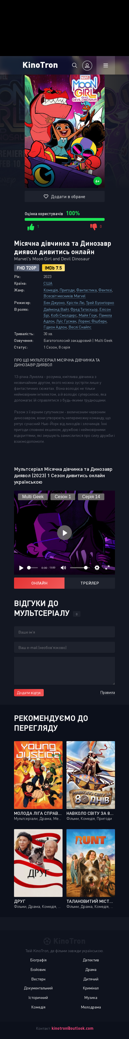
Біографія (38, 959)
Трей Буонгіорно (100, 302)
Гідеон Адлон (55, 326)
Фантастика (86, 289)
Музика (90, 997)
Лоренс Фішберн (92, 321)
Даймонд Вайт (56, 309)
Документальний (38, 987)
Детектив (91, 959)
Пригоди (67, 289)
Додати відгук (29, 692)
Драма (90, 969)
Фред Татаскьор (84, 309)
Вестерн (38, 979)
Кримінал (91, 987)
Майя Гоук (88, 315)
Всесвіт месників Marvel (64, 295)
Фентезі (105, 289)
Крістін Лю (75, 302)
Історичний (38, 997)
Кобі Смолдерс (64, 315)
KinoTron (40, 64)
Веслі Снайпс (79, 326)
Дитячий (90, 979)
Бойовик (38, 969)
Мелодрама (91, 1007)
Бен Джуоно (54, 302)
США (47, 283)
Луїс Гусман (66, 321)
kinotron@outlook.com (72, 1028)
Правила (107, 692)
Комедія (50, 289)
